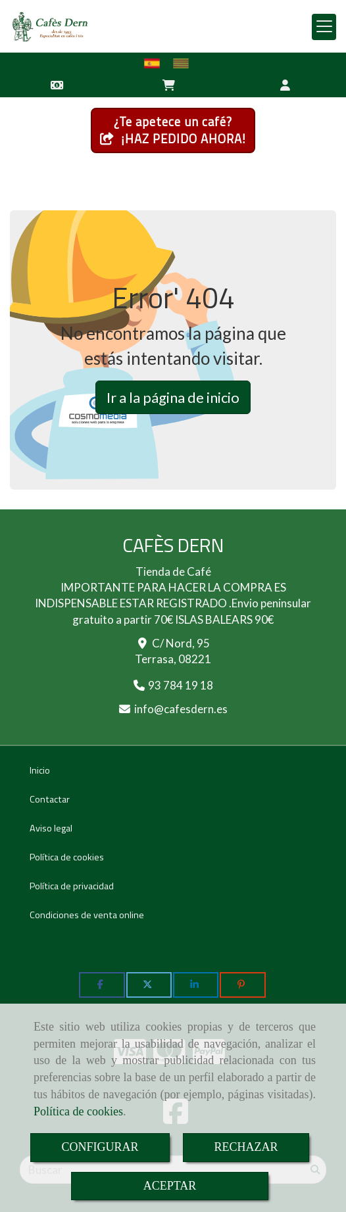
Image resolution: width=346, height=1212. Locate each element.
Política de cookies (78, 1111)
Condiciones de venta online (87, 915)
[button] (285, 84)
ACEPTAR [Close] (170, 1185)
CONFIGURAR (99, 1147)
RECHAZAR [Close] (246, 1147)
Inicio (40, 770)
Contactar (50, 799)
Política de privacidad (72, 886)
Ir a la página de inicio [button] (173, 397)
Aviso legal (51, 828)
